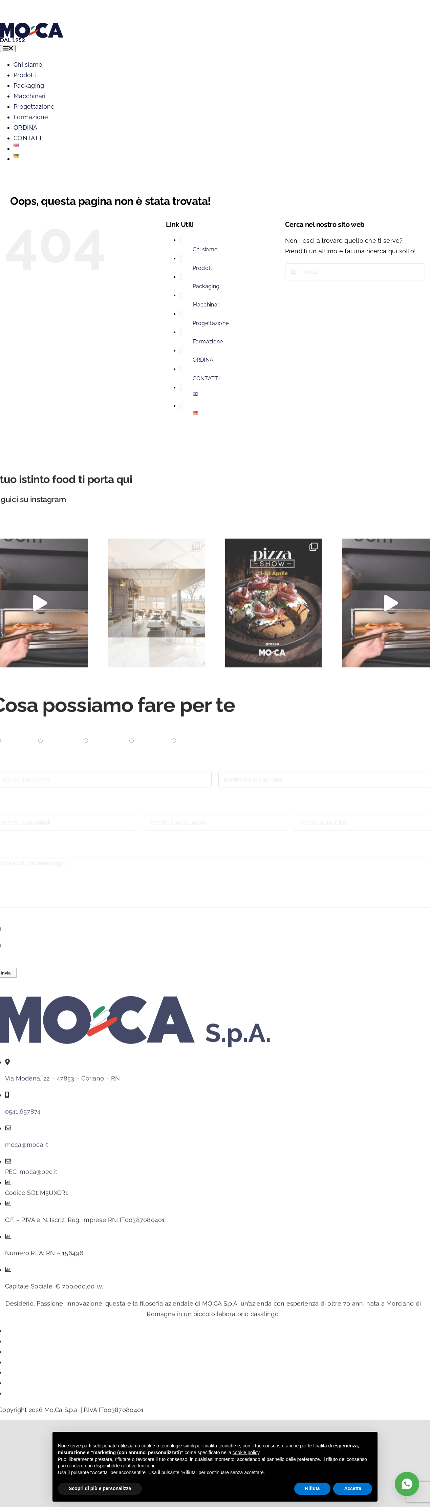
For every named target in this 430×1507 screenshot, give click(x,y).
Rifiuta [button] (312, 1488)
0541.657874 (23, 1115)
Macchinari (207, 304)
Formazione (208, 341)
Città (299, 811)
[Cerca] (293, 271)
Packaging (206, 286)
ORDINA (203, 360)
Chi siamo (205, 249)
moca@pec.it (38, 1175)
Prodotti (203, 268)
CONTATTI (206, 378)
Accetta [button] (352, 1488)
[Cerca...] (355, 271)
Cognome (233, 768)
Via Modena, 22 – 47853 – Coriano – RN (62, 1081)
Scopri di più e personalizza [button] (100, 1488)
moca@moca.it (26, 1148)
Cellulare (157, 811)
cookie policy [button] (246, 1452)
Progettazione (211, 323)
